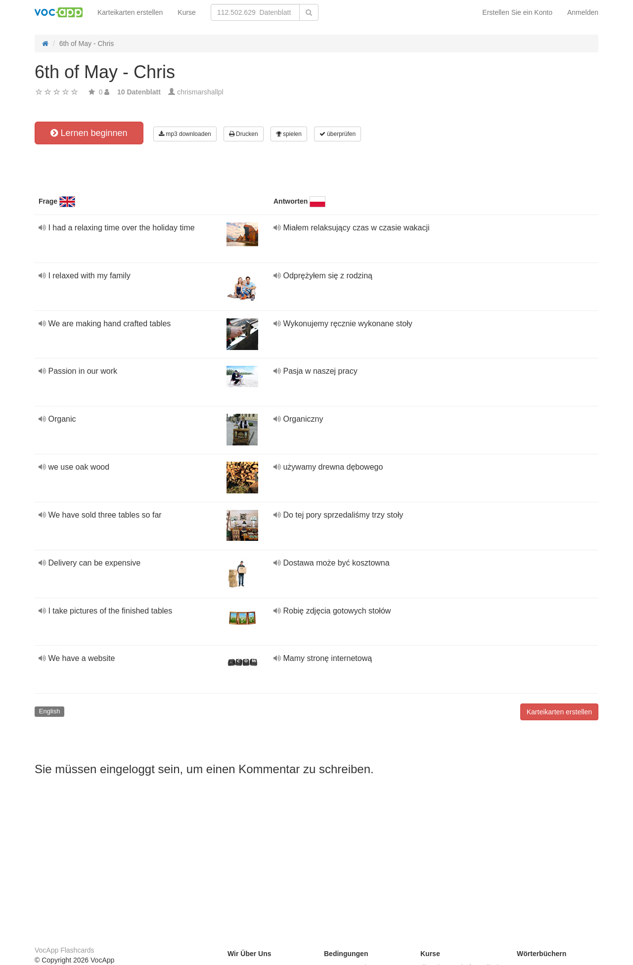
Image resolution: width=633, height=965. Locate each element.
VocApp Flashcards (64, 950)
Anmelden (582, 12)
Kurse (187, 12)
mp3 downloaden (185, 134)
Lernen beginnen (88, 133)
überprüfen (337, 134)
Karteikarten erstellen (130, 12)
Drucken (243, 134)
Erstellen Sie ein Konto (517, 12)
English (49, 711)
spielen (289, 134)
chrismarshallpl (200, 92)
